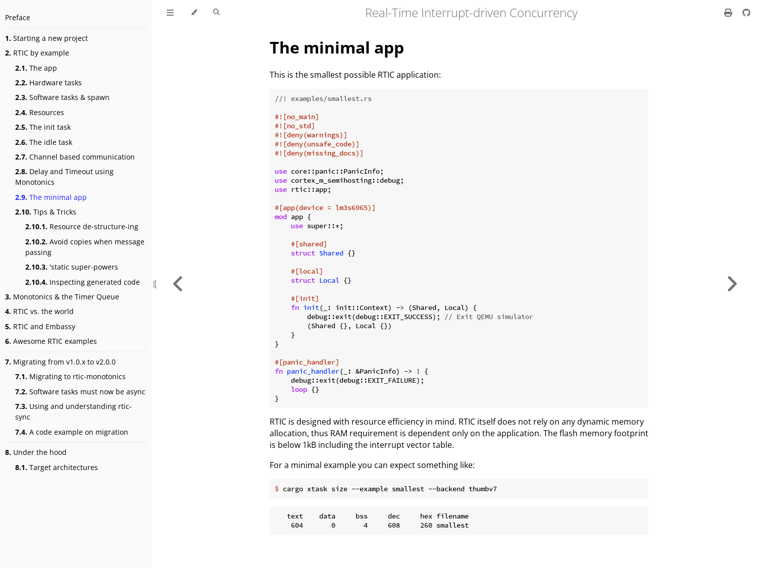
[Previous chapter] (178, 284)
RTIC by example (37, 53)
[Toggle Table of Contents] (170, 12)
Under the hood (36, 452)
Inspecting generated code (82, 282)
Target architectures (56, 467)
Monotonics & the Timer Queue (62, 296)
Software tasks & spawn (62, 97)
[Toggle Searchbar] (216, 12)
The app (36, 68)
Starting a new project (46, 38)
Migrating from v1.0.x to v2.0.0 (60, 362)
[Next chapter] (731, 284)
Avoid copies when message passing (84, 247)
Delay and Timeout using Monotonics (64, 177)
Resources (39, 112)
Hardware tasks (48, 82)
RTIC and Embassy (40, 326)
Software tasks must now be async (80, 391)
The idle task (43, 142)
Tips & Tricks (45, 212)
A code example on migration (71, 432)
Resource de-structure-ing (81, 226)
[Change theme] (193, 12)
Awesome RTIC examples (51, 341)
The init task (43, 127)
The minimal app (51, 197)
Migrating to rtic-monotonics (70, 376)
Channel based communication (75, 157)
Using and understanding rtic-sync (73, 411)
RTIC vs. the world (39, 311)
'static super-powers (71, 267)
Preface (17, 17)
